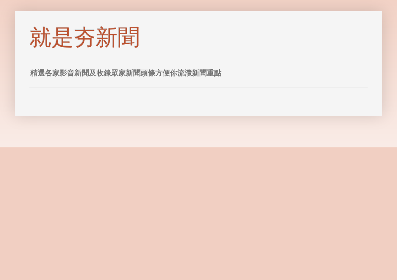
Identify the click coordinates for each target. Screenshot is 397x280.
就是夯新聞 (84, 37)
